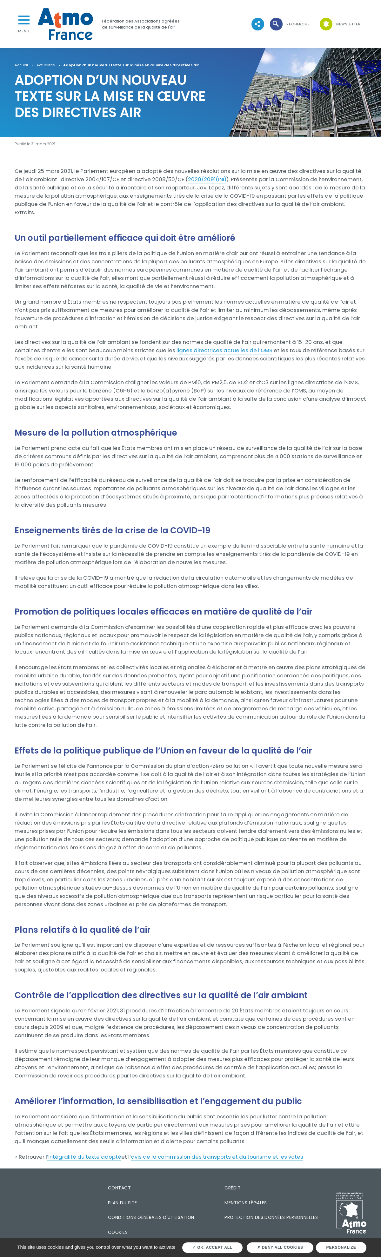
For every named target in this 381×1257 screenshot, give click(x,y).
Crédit (232, 1188)
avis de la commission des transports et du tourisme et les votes (217, 1157)
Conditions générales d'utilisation (151, 1217)
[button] (289, 24)
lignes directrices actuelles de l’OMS (224, 350)
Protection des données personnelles (271, 1217)
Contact (119, 1188)
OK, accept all (212, 1247)
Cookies (118, 1232)
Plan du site (122, 1203)
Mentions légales (245, 1203)
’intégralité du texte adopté (84, 1157)
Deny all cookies (280, 1247)
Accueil (21, 65)
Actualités (46, 65)
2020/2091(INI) (207, 179)
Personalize (341, 1247)
